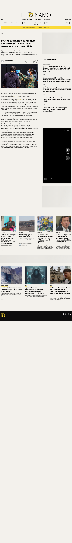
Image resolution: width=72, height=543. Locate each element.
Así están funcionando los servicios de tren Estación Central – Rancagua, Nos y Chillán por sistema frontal (57, 89)
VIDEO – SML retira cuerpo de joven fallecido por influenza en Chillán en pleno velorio (56, 99)
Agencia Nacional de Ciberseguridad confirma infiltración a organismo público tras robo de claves (34, 290)
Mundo (41, 22)
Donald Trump (46, 27)
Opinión (34, 22)
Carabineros (39, 27)
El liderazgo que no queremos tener (26, 235)
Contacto (36, 314)
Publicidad (31, 317)
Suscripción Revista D (27, 19)
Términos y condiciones (39, 317)
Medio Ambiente (4, 285)
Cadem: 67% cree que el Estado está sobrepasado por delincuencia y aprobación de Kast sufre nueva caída (8, 239)
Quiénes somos (27, 314)
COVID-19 (16, 96)
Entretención (49, 22)
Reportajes (26, 22)
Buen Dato (36, 24)
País (12, 22)
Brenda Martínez (9, 60)
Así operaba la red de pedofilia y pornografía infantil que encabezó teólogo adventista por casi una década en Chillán (57, 79)
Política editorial (44, 314)
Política (6, 22)
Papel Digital (38, 19)
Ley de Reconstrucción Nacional (29, 27)
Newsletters (47, 19)
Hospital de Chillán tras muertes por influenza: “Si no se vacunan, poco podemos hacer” (55, 109)
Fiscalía (19, 99)
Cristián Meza (3, 250)
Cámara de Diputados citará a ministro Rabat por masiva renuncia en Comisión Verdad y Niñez (63, 238)
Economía (18, 22)
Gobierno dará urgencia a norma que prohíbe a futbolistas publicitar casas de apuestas (45, 238)
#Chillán (3, 36)
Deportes (58, 22)
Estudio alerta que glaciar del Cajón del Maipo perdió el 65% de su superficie (11, 289)
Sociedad (65, 22)
